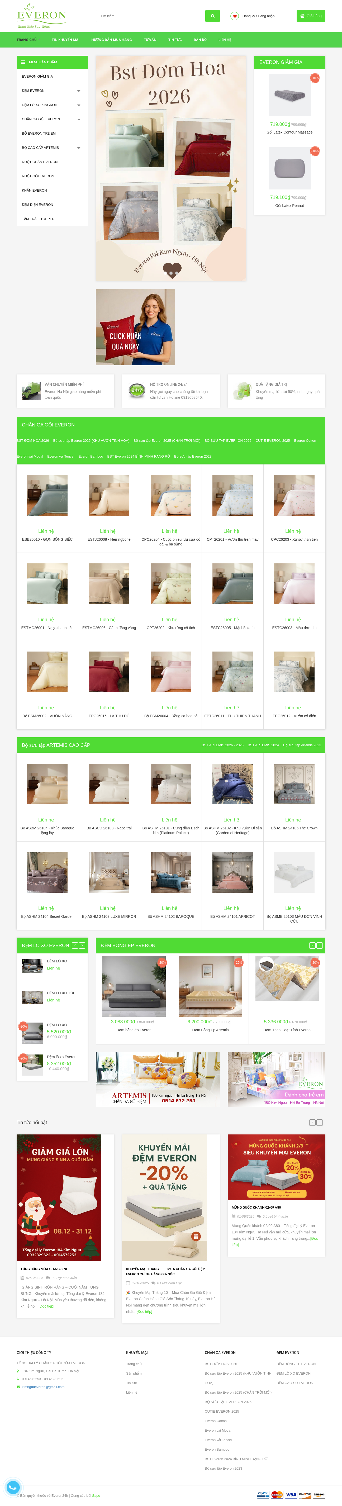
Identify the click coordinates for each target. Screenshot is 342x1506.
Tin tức (175, 40)
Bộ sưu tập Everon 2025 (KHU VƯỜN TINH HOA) (91, 441)
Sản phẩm (134, 1373)
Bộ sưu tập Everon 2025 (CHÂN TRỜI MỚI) (167, 441)
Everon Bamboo (90, 456)
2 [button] (171, 273)
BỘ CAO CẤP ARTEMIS (40, 148)
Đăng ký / (250, 16)
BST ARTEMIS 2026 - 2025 (223, 745)
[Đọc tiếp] (46, 1306)
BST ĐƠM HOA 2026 (33, 441)
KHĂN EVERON (34, 190)
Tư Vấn (150, 40)
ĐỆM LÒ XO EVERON (45, 945)
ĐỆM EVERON (33, 91)
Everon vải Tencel (60, 456)
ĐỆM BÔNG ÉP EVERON (128, 945)
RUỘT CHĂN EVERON (40, 162)
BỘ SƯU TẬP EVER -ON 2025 (228, 441)
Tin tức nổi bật (32, 1122)
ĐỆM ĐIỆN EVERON (37, 205)
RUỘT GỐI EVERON (38, 176)
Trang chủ (134, 1364)
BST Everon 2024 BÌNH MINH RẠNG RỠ (138, 456)
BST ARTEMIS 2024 (263, 745)
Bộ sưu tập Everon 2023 (193, 456)
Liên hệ (224, 40)
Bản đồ (200, 40)
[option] (171, 168)
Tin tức (131, 1383)
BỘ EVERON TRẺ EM (39, 133)
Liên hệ (131, 1392)
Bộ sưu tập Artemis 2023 (302, 745)
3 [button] (176, 273)
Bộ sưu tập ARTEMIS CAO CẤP (56, 745)
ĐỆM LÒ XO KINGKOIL (40, 105)
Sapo (96, 1496)
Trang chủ (27, 40)
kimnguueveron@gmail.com (43, 1387)
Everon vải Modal (30, 456)
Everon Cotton (305, 441)
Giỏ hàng (314, 16)
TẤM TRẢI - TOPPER (38, 219)
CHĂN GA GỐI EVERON (41, 119)
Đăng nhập (266, 16)
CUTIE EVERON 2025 (273, 441)
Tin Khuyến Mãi (65, 40)
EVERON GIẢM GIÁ (37, 76)
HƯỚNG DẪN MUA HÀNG (111, 40)
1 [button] (165, 273)
